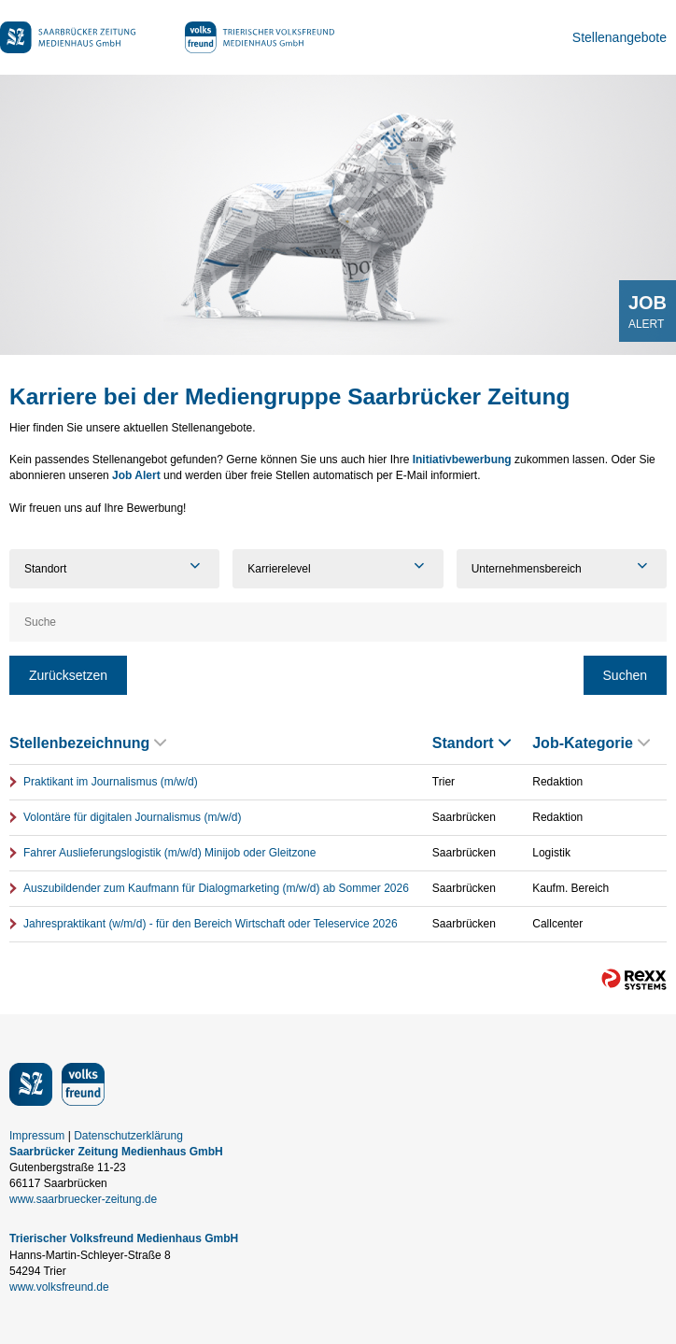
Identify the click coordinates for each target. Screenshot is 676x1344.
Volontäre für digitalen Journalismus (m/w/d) (132, 817)
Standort (471, 743)
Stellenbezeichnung (87, 743)
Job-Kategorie (591, 743)
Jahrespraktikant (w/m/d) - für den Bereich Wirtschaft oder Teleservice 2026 (210, 923)
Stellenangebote (619, 37)
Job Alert (136, 475)
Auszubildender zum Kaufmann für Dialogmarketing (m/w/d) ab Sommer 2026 (216, 888)
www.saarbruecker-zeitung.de (83, 1199)
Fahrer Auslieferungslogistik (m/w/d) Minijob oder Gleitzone (169, 852)
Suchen (625, 675)
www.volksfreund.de (59, 1287)
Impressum (36, 1135)
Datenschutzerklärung (128, 1135)
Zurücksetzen (68, 675)
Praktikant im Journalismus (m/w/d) (110, 781)
